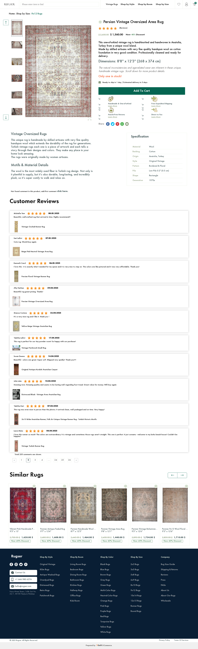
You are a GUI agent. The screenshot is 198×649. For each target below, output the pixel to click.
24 (55, 460)
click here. (62, 191)
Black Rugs (105, 564)
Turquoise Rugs (107, 622)
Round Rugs (136, 611)
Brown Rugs (105, 575)
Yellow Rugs (105, 627)
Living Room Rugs (78, 564)
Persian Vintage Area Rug (114, 530)
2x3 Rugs (135, 564)
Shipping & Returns (169, 570)
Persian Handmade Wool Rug (84, 530)
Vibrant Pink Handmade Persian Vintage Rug (23, 530)
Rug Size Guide (168, 564)
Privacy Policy (164, 640)
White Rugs (105, 632)
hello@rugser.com (23, 586)
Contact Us (20, 573)
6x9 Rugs (135, 580)
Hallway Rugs (76, 590)
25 (62, 460)
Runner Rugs (136, 606)
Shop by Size (162, 4)
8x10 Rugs (135, 585)
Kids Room (75, 601)
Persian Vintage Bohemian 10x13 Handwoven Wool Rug (145, 530)
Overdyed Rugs (47, 580)
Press (163, 580)
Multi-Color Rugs (107, 590)
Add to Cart (142, 91)
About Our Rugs (168, 596)
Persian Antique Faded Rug (53, 530)
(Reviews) (123, 28)
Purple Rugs (105, 611)
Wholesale (166, 601)
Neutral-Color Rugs (109, 596)
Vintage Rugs (112, 4)
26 (69, 460)
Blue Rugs (104, 570)
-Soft (100, 645)
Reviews (164, 575)
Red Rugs (104, 616)
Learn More (112, 106)
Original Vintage (47, 564)
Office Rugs (75, 596)
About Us (165, 590)
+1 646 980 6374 (23, 579)
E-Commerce (107, 645)
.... (49, 460)
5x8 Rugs (135, 575)
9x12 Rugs (135, 590)
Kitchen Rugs (76, 585)
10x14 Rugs (136, 596)
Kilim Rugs (44, 570)
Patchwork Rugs (47, 596)
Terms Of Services (181, 640)
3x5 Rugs (135, 570)
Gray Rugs (105, 580)
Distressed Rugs (47, 585)
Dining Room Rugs (78, 575)
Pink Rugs (104, 606)
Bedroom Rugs (76, 570)
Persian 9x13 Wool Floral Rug (175, 530)
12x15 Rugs (136, 601)
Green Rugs (105, 585)
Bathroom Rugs (77, 580)
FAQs (163, 585)
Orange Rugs (106, 601)
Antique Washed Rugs (50, 575)
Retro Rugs (45, 590)
